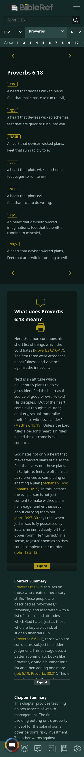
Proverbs (37, 31)
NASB (14, 136)
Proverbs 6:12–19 (28, 586)
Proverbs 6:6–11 (28, 638)
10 (76, 42)
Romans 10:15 (26, 488)
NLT (13, 189)
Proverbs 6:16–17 (48, 350)
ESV (12, 84)
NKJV (13, 244)
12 (35, 552)
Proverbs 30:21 (43, 673)
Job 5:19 (22, 673)
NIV (12, 110)
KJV (12, 215)
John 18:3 (23, 552)
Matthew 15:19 (27, 425)
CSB (12, 163)
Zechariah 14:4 (54, 483)
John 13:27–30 (26, 517)
